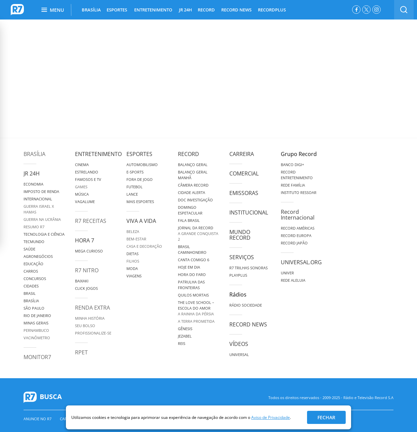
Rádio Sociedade (245, 305)
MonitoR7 (37, 357)
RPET (81, 352)
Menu (52, 10)
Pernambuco (36, 330)
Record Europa (296, 235)
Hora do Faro (192, 274)
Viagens (134, 275)
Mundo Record (240, 234)
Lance (132, 194)
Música (82, 194)
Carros (31, 271)
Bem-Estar (136, 238)
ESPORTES (117, 10)
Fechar (326, 417)
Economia (33, 184)
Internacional (38, 198)
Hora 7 (84, 240)
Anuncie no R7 (37, 418)
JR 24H (185, 10)
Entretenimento (98, 154)
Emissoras (243, 193)
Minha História (90, 318)
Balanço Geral (192, 164)
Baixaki (81, 280)
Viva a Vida (141, 221)
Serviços (241, 257)
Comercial (244, 173)
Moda (132, 268)
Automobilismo (142, 164)
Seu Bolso (85, 325)
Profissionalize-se (93, 333)
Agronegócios (38, 256)
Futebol (134, 186)
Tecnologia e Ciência (44, 234)
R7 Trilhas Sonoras (248, 267)
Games (81, 186)
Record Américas (297, 228)
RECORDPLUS (272, 10)
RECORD (206, 10)
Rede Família (293, 185)
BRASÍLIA (91, 10)
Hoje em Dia (189, 267)
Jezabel (185, 336)
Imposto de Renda (41, 191)
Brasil (30, 293)
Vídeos (238, 344)
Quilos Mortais (193, 295)
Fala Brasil (189, 220)
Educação (33, 263)
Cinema (82, 164)
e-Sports (135, 171)
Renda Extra (92, 307)
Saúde (29, 248)
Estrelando (86, 171)
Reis (181, 343)
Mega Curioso (89, 250)
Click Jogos (86, 288)
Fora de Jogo (139, 179)
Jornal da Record (195, 227)
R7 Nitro (87, 270)
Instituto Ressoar (298, 192)
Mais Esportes (140, 201)
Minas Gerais (36, 322)
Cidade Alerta (191, 192)
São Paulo (34, 308)
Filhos (132, 261)
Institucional (248, 212)
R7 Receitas (90, 221)
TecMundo (34, 241)
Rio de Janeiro (37, 315)
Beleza (132, 231)
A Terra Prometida (196, 321)
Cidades (31, 285)
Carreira (241, 154)
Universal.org (301, 262)
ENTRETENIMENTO (153, 10)
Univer (287, 272)
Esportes (139, 154)
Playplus (238, 275)
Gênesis (185, 328)
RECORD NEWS (236, 10)
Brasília (34, 154)
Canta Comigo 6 (193, 259)
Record (188, 154)
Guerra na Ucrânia (42, 219)
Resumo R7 (34, 226)
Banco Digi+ (292, 164)
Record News (248, 324)
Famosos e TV (88, 179)
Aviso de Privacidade (270, 417)
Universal (239, 354)
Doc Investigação (195, 199)
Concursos (35, 278)
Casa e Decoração (144, 246)
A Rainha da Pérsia (196, 313)
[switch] (404, 9)
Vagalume (85, 201)
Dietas (132, 253)
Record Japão (294, 242)
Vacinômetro (37, 337)
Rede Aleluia (293, 280)
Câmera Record (193, 185)
